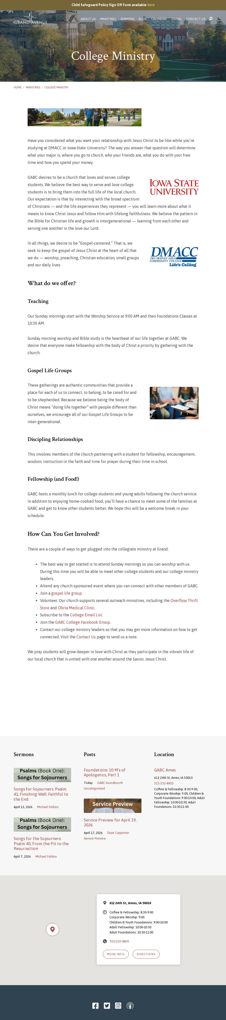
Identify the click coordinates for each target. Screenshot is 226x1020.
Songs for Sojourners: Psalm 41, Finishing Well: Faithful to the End (41, 794)
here (151, 5)
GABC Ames (165, 770)
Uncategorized (94, 788)
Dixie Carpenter (118, 833)
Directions (146, 954)
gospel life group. (67, 593)
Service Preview (95, 838)
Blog (143, 19)
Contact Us (195, 19)
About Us (88, 19)
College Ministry (56, 87)
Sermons (127, 19)
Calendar (159, 19)
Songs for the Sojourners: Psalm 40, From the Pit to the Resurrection (41, 843)
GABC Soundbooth (110, 783)
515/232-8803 (163, 783)
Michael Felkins (47, 807)
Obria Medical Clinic (76, 608)
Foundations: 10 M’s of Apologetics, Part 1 (105, 773)
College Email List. (86, 615)
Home (18, 87)
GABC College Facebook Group (82, 622)
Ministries (108, 19)
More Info (115, 954)
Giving (177, 19)
